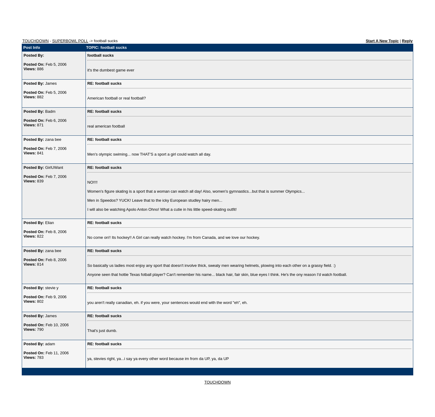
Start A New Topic (382, 41)
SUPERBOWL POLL (70, 41)
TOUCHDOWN (35, 41)
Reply (407, 41)
